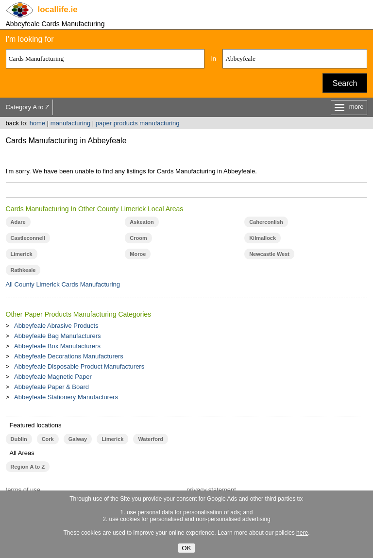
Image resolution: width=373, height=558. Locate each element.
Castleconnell (28, 238)
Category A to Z (28, 107)
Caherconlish (266, 222)
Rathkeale (23, 270)
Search (345, 83)
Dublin (19, 439)
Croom (138, 238)
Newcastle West (269, 254)
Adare (18, 222)
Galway (77, 439)
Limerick (22, 254)
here (302, 532)
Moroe (138, 254)
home (38, 123)
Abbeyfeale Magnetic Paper (53, 376)
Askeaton (141, 222)
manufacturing (70, 123)
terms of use (23, 489)
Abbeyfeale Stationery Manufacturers (66, 397)
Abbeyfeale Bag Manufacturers (57, 335)
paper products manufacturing (138, 123)
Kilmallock (262, 238)
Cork (48, 439)
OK (186, 548)
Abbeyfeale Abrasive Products (56, 325)
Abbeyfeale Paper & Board (51, 386)
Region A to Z (28, 467)
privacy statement (211, 489)
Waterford (150, 439)
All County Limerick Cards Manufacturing (63, 284)
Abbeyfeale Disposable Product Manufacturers (79, 366)
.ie (58, 9)
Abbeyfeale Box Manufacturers (57, 346)
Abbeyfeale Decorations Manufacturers (68, 356)
